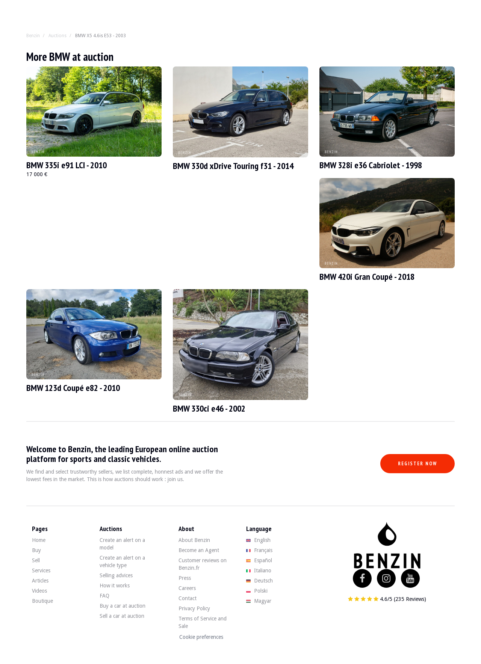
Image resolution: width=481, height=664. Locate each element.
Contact (187, 598)
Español (259, 560)
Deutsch (259, 581)
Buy (36, 550)
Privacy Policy (194, 608)
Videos (39, 591)
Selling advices (116, 575)
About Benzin (194, 540)
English (258, 540)
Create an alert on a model (122, 544)
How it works (115, 586)
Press (184, 578)
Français (259, 550)
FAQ (104, 596)
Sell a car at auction (122, 616)
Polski (257, 591)
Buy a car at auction (122, 606)
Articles (40, 581)
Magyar (258, 601)
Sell (36, 560)
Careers (187, 588)
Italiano (258, 570)
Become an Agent (198, 550)
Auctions (57, 35)
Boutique (42, 601)
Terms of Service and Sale (202, 622)
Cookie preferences (201, 637)
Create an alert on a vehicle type (122, 561)
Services (41, 570)
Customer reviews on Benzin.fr (202, 564)
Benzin (33, 35)
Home (38, 540)
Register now (417, 463)
